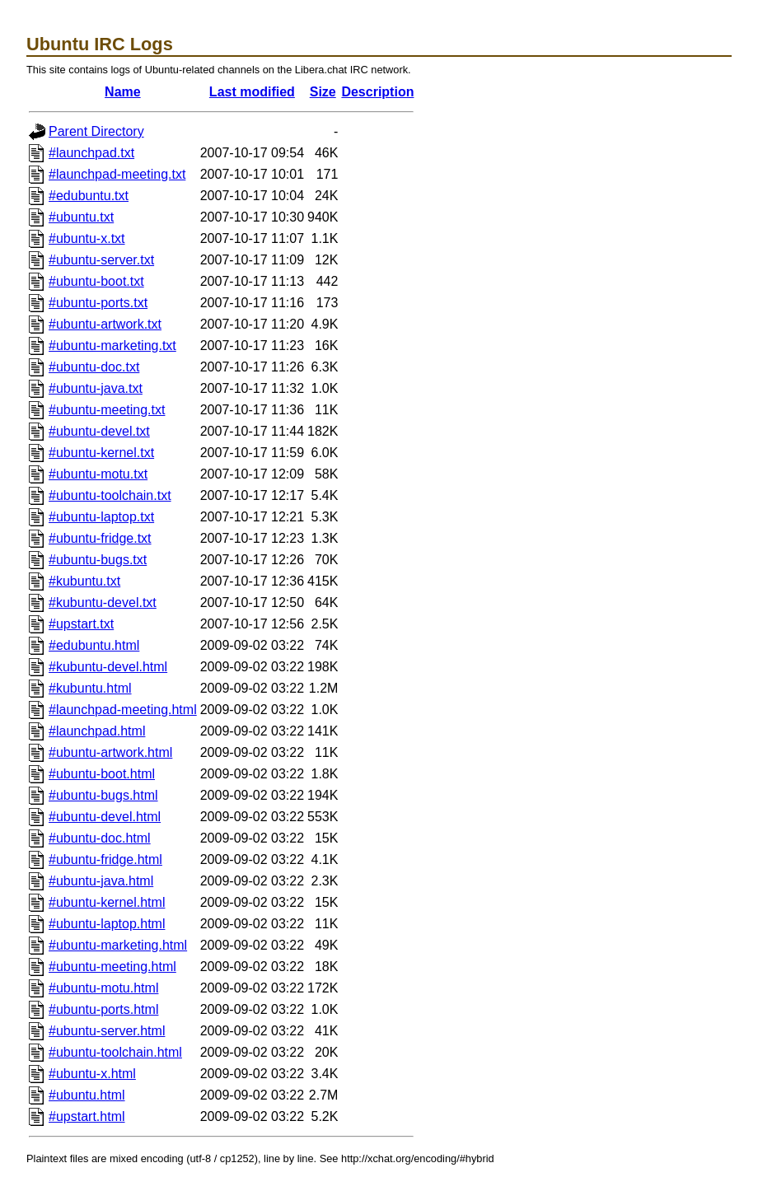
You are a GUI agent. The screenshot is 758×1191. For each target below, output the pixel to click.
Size (323, 92)
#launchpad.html (97, 731)
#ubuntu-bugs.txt (98, 560)
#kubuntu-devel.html (108, 667)
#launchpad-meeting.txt (117, 174)
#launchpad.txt (91, 153)
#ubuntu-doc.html (100, 838)
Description (377, 92)
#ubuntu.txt (81, 217)
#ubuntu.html (87, 1095)
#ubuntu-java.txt (96, 388)
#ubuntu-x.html (92, 1074)
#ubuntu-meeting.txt (107, 410)
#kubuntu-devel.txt (103, 603)
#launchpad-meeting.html (123, 710)
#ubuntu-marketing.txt (112, 346)
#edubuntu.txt (89, 196)
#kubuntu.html (90, 688)
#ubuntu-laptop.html (107, 924)
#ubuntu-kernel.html (107, 902)
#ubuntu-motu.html (103, 988)
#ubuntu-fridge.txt (100, 538)
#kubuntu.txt (84, 581)
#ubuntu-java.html (101, 881)
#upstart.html (86, 1116)
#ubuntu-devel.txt (99, 431)
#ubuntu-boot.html (102, 774)
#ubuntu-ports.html (103, 1009)
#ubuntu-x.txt (87, 238)
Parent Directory (96, 131)
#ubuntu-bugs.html (103, 795)
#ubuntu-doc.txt (94, 367)
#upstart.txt (81, 624)
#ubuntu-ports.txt (98, 303)
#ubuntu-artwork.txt (105, 324)
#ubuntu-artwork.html (110, 752)
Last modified (252, 92)
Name (123, 92)
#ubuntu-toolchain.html (115, 1052)
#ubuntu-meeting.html (112, 967)
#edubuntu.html (94, 645)
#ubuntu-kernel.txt (101, 453)
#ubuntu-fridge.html (105, 859)
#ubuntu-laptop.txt (101, 517)
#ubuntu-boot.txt (96, 281)
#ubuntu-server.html (107, 1031)
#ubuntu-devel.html (105, 817)
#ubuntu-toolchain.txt (110, 495)
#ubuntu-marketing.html (118, 945)
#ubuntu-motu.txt (98, 474)
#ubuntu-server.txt (101, 260)
